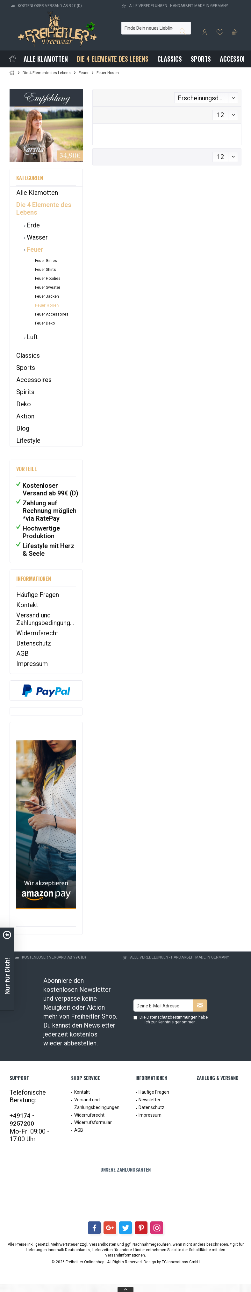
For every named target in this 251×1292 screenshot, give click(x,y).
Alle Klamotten (37, 192)
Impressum (32, 664)
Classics (28, 355)
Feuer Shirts (45, 269)
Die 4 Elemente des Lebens (43, 208)
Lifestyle (28, 440)
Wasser (36, 237)
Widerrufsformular (93, 1122)
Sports (25, 367)
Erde (32, 225)
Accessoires (34, 380)
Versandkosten (102, 1244)
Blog (22, 428)
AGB (22, 653)
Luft (31, 337)
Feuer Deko (44, 323)
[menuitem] (234, 32)
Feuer (34, 249)
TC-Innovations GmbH (181, 1262)
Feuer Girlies (45, 260)
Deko (23, 404)
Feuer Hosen (46, 305)
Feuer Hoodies (47, 278)
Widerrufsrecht (37, 633)
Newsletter (150, 1099)
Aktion (25, 416)
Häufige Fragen (37, 595)
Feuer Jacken (46, 296)
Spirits (25, 392)
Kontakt (27, 605)
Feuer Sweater (47, 287)
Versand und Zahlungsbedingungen (46, 619)
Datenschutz (33, 643)
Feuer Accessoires (51, 314)
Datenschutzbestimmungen (172, 1017)
